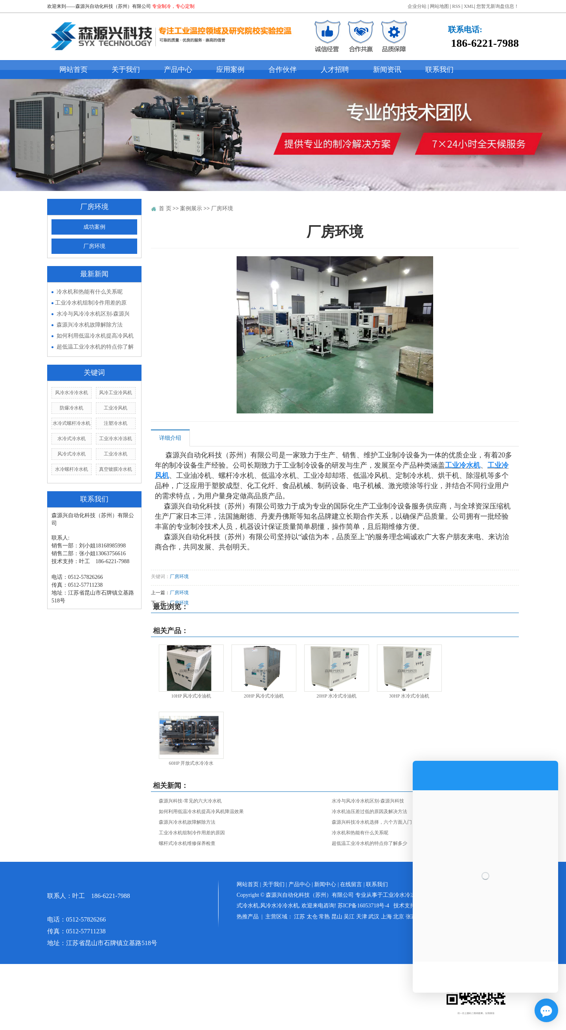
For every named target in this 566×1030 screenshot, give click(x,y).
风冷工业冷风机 (115, 392)
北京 (398, 917)
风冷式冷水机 (71, 454)
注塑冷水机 (115, 423)
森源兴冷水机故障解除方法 (90, 325)
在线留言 (351, 884)
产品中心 (178, 69)
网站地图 (439, 6)
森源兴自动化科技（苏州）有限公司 (113, 6)
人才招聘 (335, 69)
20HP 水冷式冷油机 (336, 696)
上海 (386, 917)
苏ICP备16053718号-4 (363, 906)
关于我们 (126, 69)
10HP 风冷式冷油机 (191, 696)
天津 (361, 917)
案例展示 (191, 208)
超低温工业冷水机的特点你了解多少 (369, 843)
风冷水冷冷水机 (71, 392)
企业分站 (417, 6)
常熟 (324, 917)
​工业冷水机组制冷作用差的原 (91, 303)
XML (469, 6)
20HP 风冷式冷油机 (264, 696)
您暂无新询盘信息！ (497, 6)
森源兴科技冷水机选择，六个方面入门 (372, 822)
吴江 (349, 917)
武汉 (373, 917)
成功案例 (94, 227)
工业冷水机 (115, 454)
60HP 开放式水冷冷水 (191, 763)
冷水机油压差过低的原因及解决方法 (369, 811)
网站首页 (73, 69)
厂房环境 (94, 246)
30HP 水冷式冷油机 (409, 696)
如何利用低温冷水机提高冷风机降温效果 (201, 811)
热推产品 (248, 917)
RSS (456, 6)
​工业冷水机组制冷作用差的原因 (192, 832)
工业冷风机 (115, 408)
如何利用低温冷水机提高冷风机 (95, 336)
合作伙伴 (282, 69)
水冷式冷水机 (71, 438)
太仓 (312, 917)
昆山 (336, 917)
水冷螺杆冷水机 (71, 469)
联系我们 (439, 69)
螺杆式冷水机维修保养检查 (187, 843)
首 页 (165, 208)
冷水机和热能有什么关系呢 (90, 292)
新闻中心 (325, 884)
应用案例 (230, 69)
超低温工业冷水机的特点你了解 (95, 347)
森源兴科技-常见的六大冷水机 (190, 801)
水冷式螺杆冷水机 (71, 423)
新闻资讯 (387, 69)
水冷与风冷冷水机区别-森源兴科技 (368, 801)
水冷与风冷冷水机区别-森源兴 (93, 314)
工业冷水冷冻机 (115, 438)
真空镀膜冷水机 (115, 469)
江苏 (299, 917)
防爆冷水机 (71, 408)
